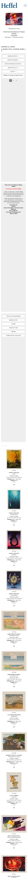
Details (14, 186)
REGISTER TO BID (13, 133)
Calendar (3, 812)
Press (2, 816)
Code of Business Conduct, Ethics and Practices (12, 823)
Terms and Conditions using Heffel (8, 819)
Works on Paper (13, 115)
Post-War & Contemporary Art (13, 114)
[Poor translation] (5, 840)
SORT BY (13, 71)
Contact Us (3, 821)
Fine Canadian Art (13, 112)
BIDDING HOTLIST (13, 126)
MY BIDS (13, 130)
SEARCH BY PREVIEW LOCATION (13, 63)
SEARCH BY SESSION (13, 60)
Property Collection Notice (7, 818)
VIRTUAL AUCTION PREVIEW (13, 122)
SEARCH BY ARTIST (13, 56)
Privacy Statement (5, 822)
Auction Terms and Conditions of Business (10, 811)
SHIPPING (13, 137)
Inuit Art (13, 108)
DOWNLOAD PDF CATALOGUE (13, 141)
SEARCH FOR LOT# (13, 67)
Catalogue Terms (5, 813)
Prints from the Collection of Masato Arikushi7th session (14, 33)
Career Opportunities (5, 825)
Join (25, 783)
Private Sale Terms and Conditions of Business (11, 815)
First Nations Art (13, 106)
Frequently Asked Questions (7, 809)
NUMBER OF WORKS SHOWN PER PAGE (13, 76)
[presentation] (12, 789)
